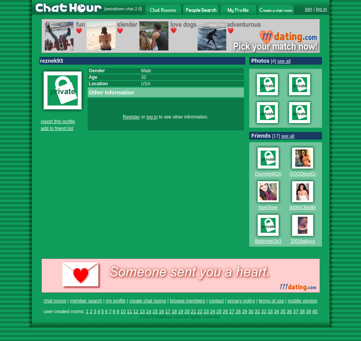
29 (244, 311)
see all (284, 61)
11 (129, 311)
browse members (187, 301)
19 (180, 311)
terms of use (271, 301)
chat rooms (55, 301)
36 (289, 311)
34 (276, 311)
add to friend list (57, 128)
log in (321, 9)
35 (282, 311)
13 (142, 311)
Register (131, 117)
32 (263, 311)
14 (148, 311)
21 (193, 311)
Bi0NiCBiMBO (303, 207)
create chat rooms (147, 301)
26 (225, 311)
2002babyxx (302, 241)
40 (314, 311)
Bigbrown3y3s (269, 241)
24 (212, 311)
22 (199, 311)
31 (257, 311)
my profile (116, 301)
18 (174, 311)
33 (270, 311)
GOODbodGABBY (308, 174)
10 (123, 311)
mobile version (302, 301)
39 (308, 311)
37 (295, 311)
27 (231, 311)
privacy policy (241, 301)
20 (187, 311)
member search (86, 301)
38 (301, 311)
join (308, 9)
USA (146, 83)
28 (237, 311)
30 (250, 311)
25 (218, 311)
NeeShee (268, 207)
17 (167, 311)
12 (135, 311)
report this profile (58, 121)
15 (154, 311)
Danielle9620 (268, 174)
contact (216, 301)
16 (161, 311)
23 (206, 311)
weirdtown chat (120, 8)
